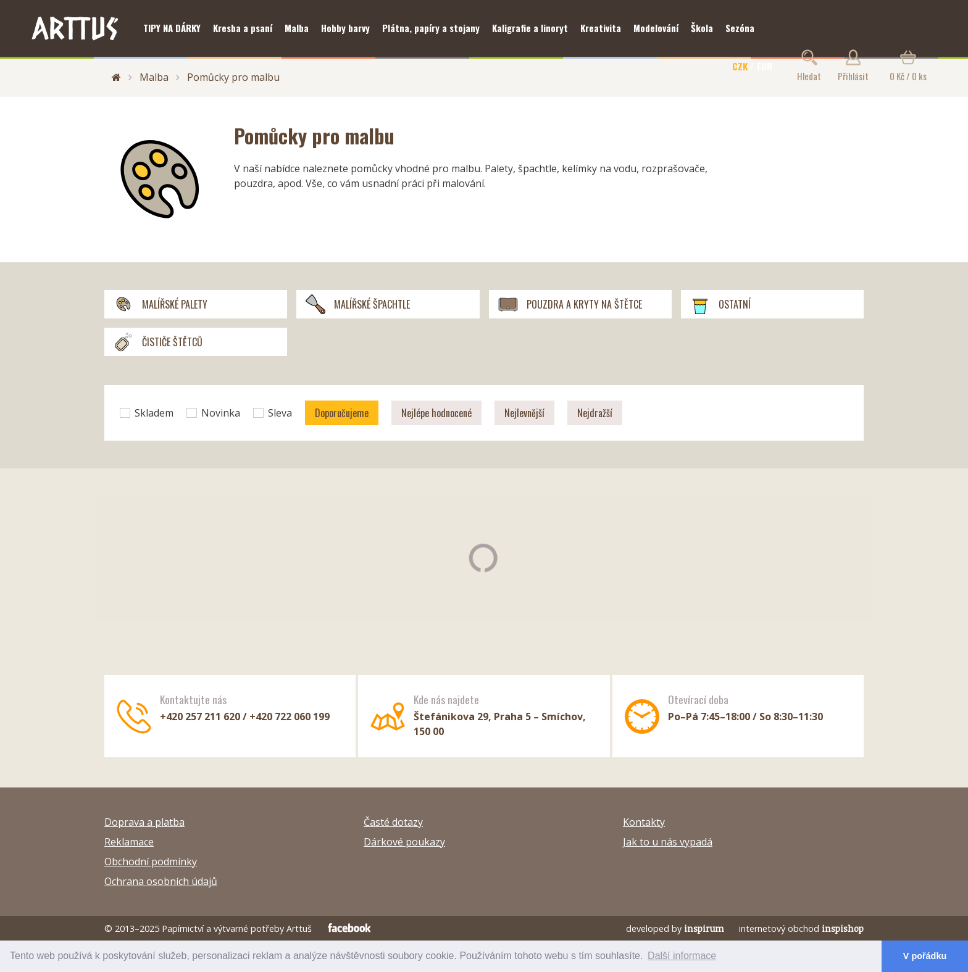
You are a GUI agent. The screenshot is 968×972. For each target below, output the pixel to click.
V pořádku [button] (924, 956)
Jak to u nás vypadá (667, 842)
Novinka (213, 413)
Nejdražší (594, 412)
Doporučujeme (342, 412)
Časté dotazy (393, 822)
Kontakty (644, 822)
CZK (740, 66)
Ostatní (720, 304)
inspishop (843, 928)
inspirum (704, 928)
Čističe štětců (158, 342)
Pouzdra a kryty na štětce (570, 304)
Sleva (272, 413)
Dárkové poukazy (404, 842)
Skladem (146, 413)
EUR (764, 66)
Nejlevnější (524, 412)
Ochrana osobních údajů (160, 881)
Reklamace (129, 842)
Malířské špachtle (358, 304)
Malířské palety (160, 304)
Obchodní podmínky (150, 861)
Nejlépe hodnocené (436, 412)
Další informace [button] (682, 955)
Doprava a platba (144, 822)
